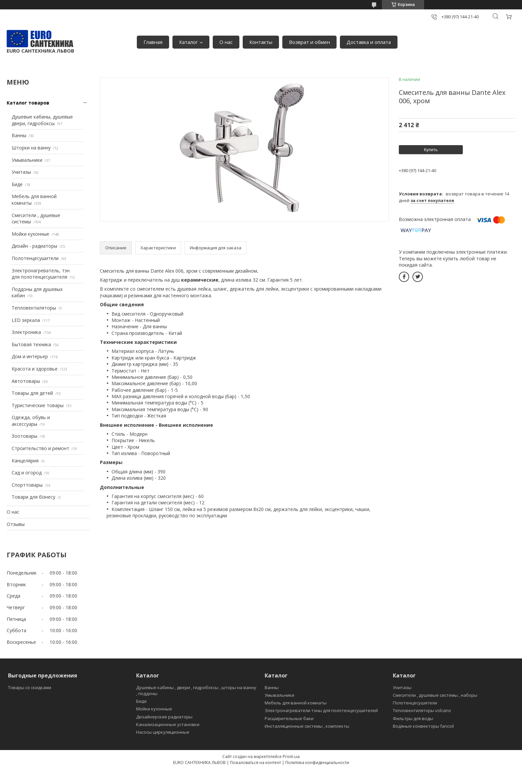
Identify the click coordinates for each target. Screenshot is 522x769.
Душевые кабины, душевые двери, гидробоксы (42, 120)
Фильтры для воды (413, 718)
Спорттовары (27, 485)
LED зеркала (26, 320)
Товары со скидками (29, 687)
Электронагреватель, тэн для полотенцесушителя (41, 273)
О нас (226, 42)
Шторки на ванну (31, 147)
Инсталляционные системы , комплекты (307, 726)
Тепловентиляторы (34, 308)
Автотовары (26, 381)
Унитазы (21, 172)
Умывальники (27, 160)
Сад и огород (27, 472)
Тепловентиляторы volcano (422, 710)
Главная (152, 42)
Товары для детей (32, 393)
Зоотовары (24, 436)
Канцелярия (25, 460)
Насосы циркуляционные (162, 732)
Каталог (188, 42)
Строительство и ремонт (40, 448)
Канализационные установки (167, 724)
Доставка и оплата (369, 42)
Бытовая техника (31, 344)
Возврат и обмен (309, 42)
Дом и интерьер (30, 356)
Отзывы (16, 524)
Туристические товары (38, 405)
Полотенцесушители (35, 258)
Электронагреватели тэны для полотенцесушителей (321, 710)
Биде (17, 184)
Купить (430, 149)
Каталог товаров (28, 103)
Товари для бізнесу (33, 497)
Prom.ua (291, 756)
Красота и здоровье (35, 369)
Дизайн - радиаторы (34, 246)
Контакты (260, 42)
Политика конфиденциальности (317, 762)
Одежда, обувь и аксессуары (31, 420)
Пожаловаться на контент (255, 762)
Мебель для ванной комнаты (296, 703)
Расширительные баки (289, 718)
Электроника (26, 332)
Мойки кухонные (30, 234)
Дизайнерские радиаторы (164, 717)
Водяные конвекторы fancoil (423, 726)
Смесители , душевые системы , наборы (435, 695)
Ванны (19, 135)
